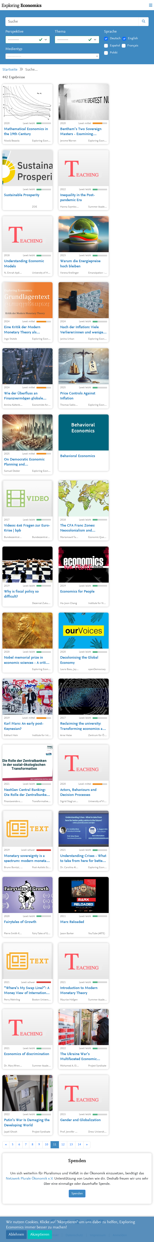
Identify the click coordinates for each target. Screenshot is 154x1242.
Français (132, 45)
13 (71, 1144)
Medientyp (13, 49)
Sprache (110, 32)
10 (46, 1144)
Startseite (9, 70)
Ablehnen (16, 1235)
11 (54, 1144)
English (133, 38)
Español (115, 45)
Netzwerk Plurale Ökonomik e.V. (29, 1179)
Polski (114, 52)
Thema (60, 32)
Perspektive (14, 32)
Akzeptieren (39, 1235)
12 (63, 1144)
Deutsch (115, 38)
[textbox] (52, 56)
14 (79, 1144)
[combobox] (52, 56)
